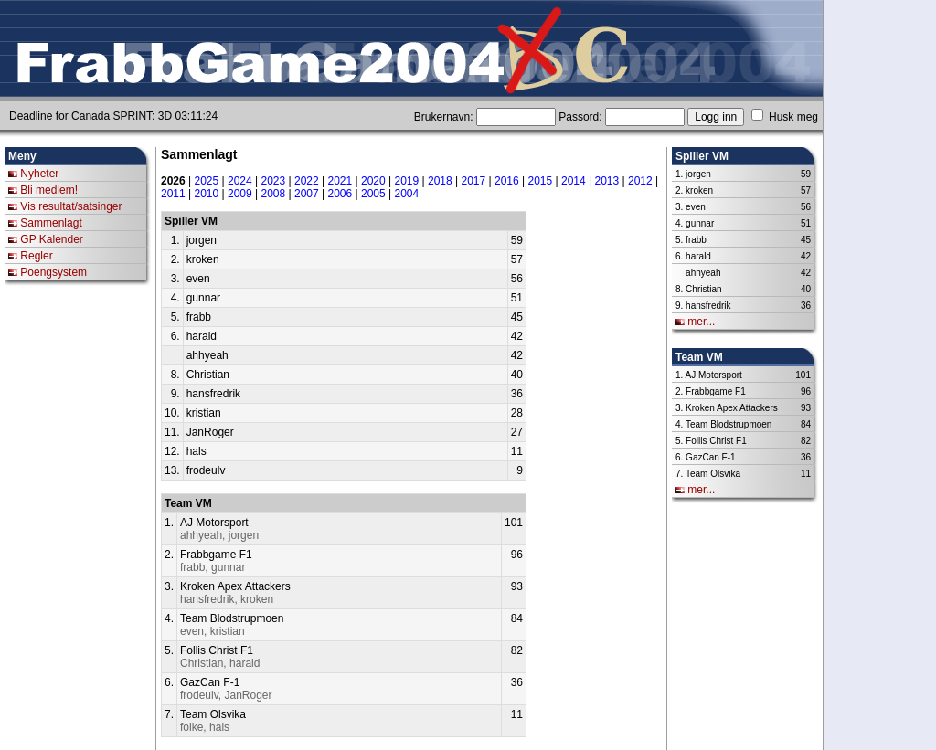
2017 (474, 180)
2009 (240, 193)
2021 (340, 180)
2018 (440, 180)
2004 (407, 193)
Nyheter (39, 173)
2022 (306, 180)
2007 (306, 193)
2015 (540, 180)
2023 (273, 180)
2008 (273, 193)
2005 (373, 193)
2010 (207, 193)
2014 (573, 180)
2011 (173, 193)
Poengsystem (53, 272)
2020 (373, 180)
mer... (701, 321)
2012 (640, 180)
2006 (340, 193)
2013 (607, 180)
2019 (407, 180)
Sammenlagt (50, 223)
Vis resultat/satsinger (71, 206)
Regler (36, 255)
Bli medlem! (49, 190)
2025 (207, 180)
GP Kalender (51, 239)
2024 (240, 180)
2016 (507, 180)
